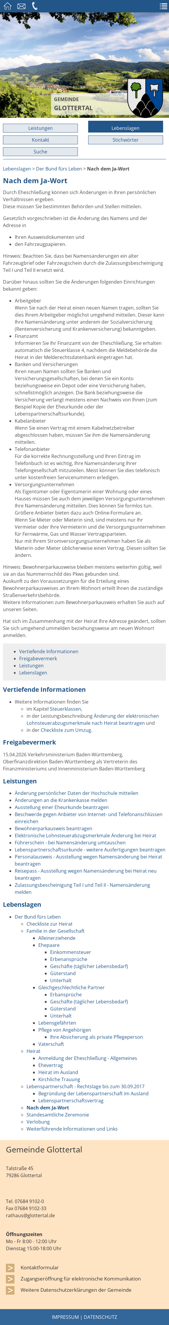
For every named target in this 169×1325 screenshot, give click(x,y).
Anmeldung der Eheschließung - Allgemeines (87, 1058)
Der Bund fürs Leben (59, 169)
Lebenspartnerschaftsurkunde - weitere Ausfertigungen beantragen (90, 849)
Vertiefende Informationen (48, 651)
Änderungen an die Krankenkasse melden (61, 800)
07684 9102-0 (29, 1201)
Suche (40, 151)
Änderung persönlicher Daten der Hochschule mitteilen (76, 793)
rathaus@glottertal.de (30, 1215)
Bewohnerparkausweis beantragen (53, 828)
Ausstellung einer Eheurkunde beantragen (62, 807)
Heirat (33, 1051)
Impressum (65, 1317)
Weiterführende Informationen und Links (72, 1129)
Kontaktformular (40, 1267)
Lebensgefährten (57, 1023)
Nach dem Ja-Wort (48, 1107)
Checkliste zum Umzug (66, 730)
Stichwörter (126, 140)
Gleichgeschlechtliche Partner (71, 987)
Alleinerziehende (57, 938)
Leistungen (40, 128)
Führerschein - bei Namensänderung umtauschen (70, 842)
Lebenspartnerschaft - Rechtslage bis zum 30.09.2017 (86, 1086)
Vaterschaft (51, 1044)
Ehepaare (49, 945)
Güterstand (63, 973)
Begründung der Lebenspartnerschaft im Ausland (93, 1093)
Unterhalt (61, 980)
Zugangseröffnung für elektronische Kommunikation (81, 1278)
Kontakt (40, 140)
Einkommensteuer (70, 952)
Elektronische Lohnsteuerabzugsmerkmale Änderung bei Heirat (85, 835)
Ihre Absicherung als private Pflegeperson (96, 1037)
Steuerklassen (65, 709)
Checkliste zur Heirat (50, 924)
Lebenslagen (125, 128)
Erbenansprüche (68, 959)
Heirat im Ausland (58, 1072)
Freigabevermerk (38, 658)
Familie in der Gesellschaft (56, 931)
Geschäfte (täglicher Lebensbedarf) (89, 966)
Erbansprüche (66, 994)
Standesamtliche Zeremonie (58, 1114)
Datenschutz (100, 1317)
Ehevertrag (50, 1065)
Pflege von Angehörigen (64, 1030)
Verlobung (38, 1122)
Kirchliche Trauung (59, 1079)
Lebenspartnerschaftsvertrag (71, 1100)
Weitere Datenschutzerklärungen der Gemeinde (76, 1289)
